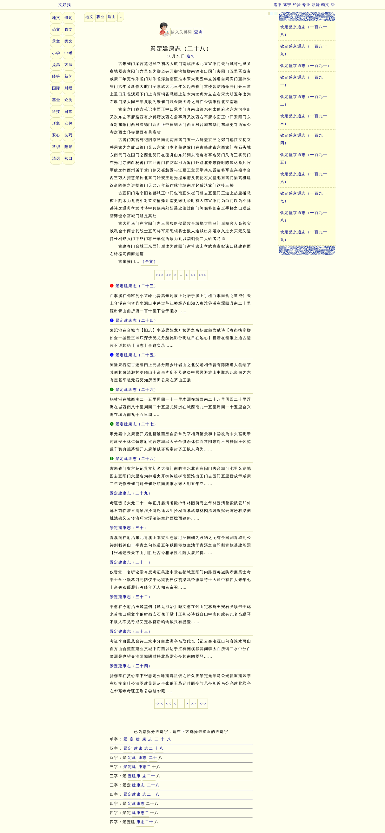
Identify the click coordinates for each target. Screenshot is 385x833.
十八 (159, 748)
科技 (56, 111)
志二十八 (151, 794)
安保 (68, 123)
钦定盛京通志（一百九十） (306, 65)
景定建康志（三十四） (131, 666)
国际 (56, 88)
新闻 (68, 76)
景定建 (129, 767)
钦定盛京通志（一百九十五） (304, 158)
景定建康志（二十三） (137, 286)
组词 (68, 18)
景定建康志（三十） (129, 528)
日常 (68, 111)
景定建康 (132, 794)
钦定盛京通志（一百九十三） (304, 120)
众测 (68, 100)
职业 (100, 17)
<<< (159, 275)
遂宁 (287, 5)
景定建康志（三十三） (131, 631)
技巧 (68, 135)
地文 (56, 18)
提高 (56, 64)
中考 (68, 53)
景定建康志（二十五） (137, 355)
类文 (68, 41)
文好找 (60, 5)
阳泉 (68, 147)
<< (168, 275)
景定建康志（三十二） (131, 597)
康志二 (144, 767)
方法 (68, 64)
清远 (56, 158)
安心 (56, 135)
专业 (306, 5)
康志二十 (145, 822)
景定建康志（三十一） (131, 562)
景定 (127, 748)
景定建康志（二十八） (137, 458)
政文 (68, 29)
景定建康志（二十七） (137, 424)
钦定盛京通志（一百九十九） (304, 236)
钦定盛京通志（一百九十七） (304, 197)
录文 (56, 41)
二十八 (153, 785)
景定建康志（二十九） (131, 493)
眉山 (112, 17)
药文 (325, 5)
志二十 (149, 776)
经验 (297, 5)
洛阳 (278, 5)
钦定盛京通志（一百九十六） (304, 178)
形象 (56, 123)
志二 (148, 748)
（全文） (149, 261)
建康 (138, 748)
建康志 (138, 785)
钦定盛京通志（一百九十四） (304, 139)
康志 (142, 757)
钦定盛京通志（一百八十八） (304, 31)
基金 (56, 100)
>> (193, 275)
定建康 (134, 776)
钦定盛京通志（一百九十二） (304, 100)
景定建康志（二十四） (137, 320)
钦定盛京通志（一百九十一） (304, 81)
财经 (68, 88)
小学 (56, 53)
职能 (316, 5)
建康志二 (140, 812)
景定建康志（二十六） (137, 389)
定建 (132, 757)
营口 (68, 158)
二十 (153, 757)
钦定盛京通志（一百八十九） (304, 50)
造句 (191, 56)
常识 (56, 147)
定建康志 (136, 803)
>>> (203, 275)
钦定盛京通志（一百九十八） (304, 216)
